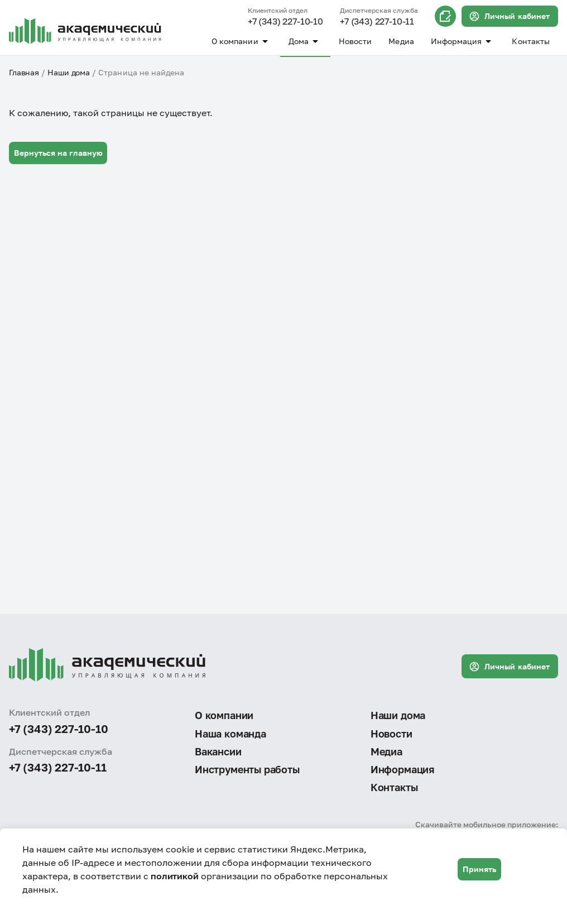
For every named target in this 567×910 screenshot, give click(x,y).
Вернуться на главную (58, 152)
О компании (242, 41)
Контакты (531, 41)
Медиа (401, 41)
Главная (24, 72)
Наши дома (68, 72)
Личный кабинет (509, 16)
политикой (175, 876)
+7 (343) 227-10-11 (377, 22)
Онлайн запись (445, 16)
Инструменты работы (247, 769)
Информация (463, 41)
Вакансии (218, 751)
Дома (305, 41)
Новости (355, 41)
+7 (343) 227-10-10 (285, 22)
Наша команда (230, 733)
